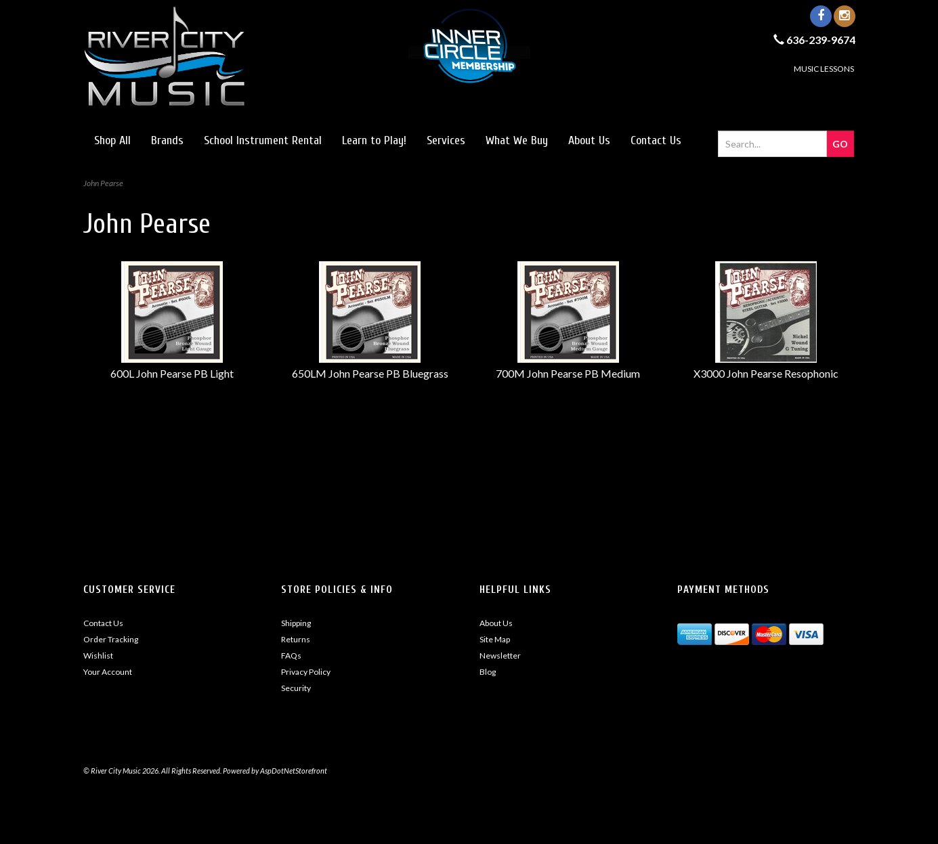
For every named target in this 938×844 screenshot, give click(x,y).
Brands (167, 140)
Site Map (494, 639)
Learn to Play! (374, 140)
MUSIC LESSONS (824, 69)
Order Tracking (110, 639)
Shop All (112, 140)
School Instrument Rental (263, 140)
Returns (295, 639)
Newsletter (500, 655)
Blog (487, 672)
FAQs (291, 655)
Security (296, 688)
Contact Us (656, 140)
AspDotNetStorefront (293, 770)
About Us (589, 140)
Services (446, 140)
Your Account (107, 672)
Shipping (296, 623)
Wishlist (98, 655)
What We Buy (517, 140)
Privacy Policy (306, 672)
